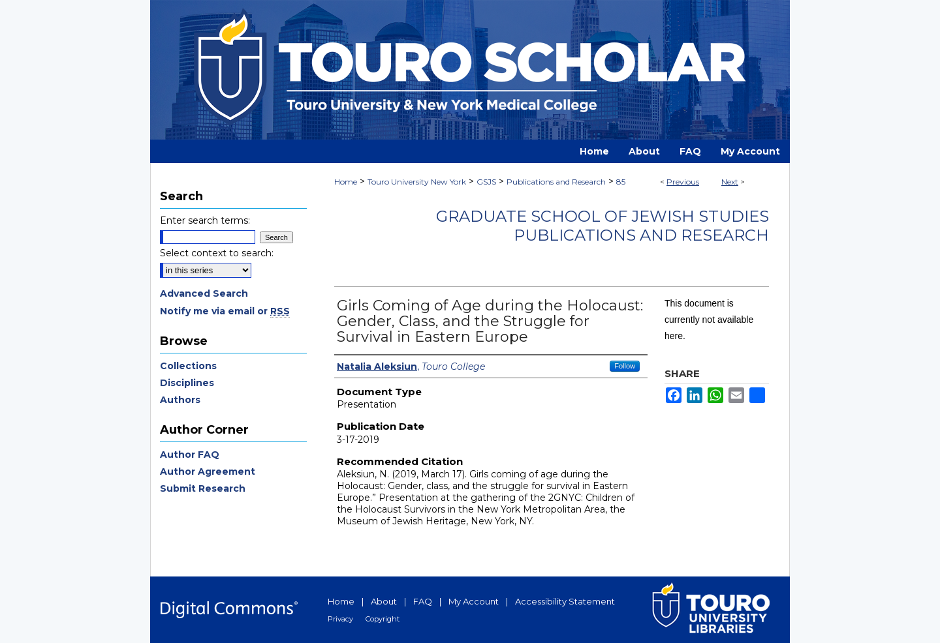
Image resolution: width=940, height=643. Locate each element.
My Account (473, 601)
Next (729, 182)
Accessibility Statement (565, 601)
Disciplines (187, 383)
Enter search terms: (205, 220)
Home (345, 182)
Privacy (340, 618)
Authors (180, 400)
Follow (624, 366)
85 (620, 182)
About (384, 601)
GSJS (486, 182)
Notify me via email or (225, 311)
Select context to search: (217, 253)
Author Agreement (207, 471)
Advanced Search (204, 293)
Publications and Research (556, 182)
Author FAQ (189, 454)
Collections (188, 366)
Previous (682, 182)
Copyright (383, 618)
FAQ (422, 601)
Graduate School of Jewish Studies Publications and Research (602, 226)
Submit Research (202, 488)
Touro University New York (417, 182)
